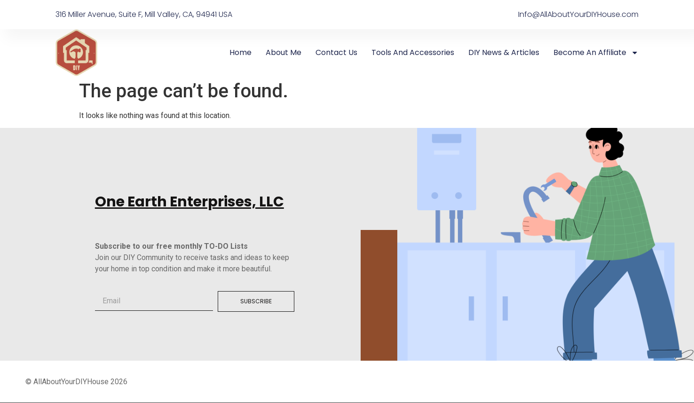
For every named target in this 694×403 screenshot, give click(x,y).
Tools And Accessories (412, 52)
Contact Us (336, 52)
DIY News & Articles (503, 52)
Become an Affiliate (596, 53)
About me (283, 52)
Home (240, 52)
